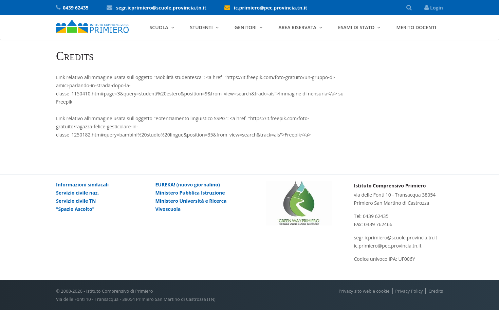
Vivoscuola (168, 209)
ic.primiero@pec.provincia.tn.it (270, 7)
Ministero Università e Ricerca (191, 201)
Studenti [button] (201, 27)
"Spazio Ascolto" (75, 209)
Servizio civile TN (76, 201)
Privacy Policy (409, 291)
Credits (435, 291)
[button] (409, 8)
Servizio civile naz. (77, 192)
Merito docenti (416, 27)
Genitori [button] (246, 27)
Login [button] (433, 7)
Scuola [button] (159, 27)
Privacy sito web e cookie (363, 291)
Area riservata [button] (297, 27)
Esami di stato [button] (356, 27)
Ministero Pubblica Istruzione (190, 192)
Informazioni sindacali (82, 184)
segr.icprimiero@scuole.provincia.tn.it (161, 7)
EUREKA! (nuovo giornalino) (187, 184)
